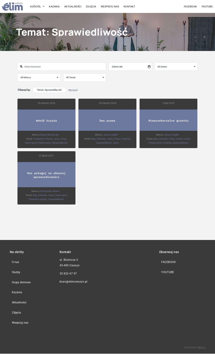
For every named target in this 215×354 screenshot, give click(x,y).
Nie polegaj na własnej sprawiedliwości (46, 174)
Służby (16, 272)
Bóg (93, 138)
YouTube (207, 6)
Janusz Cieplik (110, 134)
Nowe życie (30, 142)
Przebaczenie (44, 142)
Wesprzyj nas (110, 6)
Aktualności (73, 6)
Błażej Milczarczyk (49, 134)
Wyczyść (73, 90)
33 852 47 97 (68, 273)
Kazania (54, 6)
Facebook (190, 6)
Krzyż (63, 138)
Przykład (126, 138)
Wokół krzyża (46, 120)
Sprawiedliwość (60, 142)
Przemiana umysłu (38, 199)
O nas (15, 262)
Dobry (172, 138)
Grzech (49, 138)
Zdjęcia (91, 6)
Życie (116, 142)
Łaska (110, 138)
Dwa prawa (107, 120)
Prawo (117, 138)
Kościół (37, 6)
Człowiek (100, 138)
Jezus (57, 138)
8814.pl (201, 347)
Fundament (39, 138)
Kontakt (129, 6)
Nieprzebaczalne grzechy (168, 120)
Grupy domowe (21, 282)
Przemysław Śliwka (49, 191)
